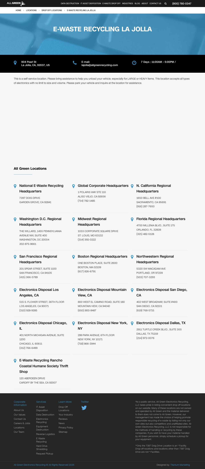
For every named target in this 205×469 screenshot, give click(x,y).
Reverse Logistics (45, 434)
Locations (19, 427)
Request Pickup (44, 453)
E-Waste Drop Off (111, 3)
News (62, 423)
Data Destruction (70, 3)
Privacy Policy (66, 427)
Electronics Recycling (42, 420)
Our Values (19, 414)
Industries (127, 3)
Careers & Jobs (22, 423)
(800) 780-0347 (181, 3)
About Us (19, 410)
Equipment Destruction (42, 428)
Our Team (19, 432)
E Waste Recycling (41, 440)
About (145, 3)
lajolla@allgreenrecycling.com (100, 65)
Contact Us (155, 3)
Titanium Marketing (180, 464)
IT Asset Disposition (91, 3)
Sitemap (63, 432)
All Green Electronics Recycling (29, 464)
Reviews (63, 419)
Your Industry (66, 414)
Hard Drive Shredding (41, 447)
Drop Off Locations (64, 408)
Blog (137, 3)
